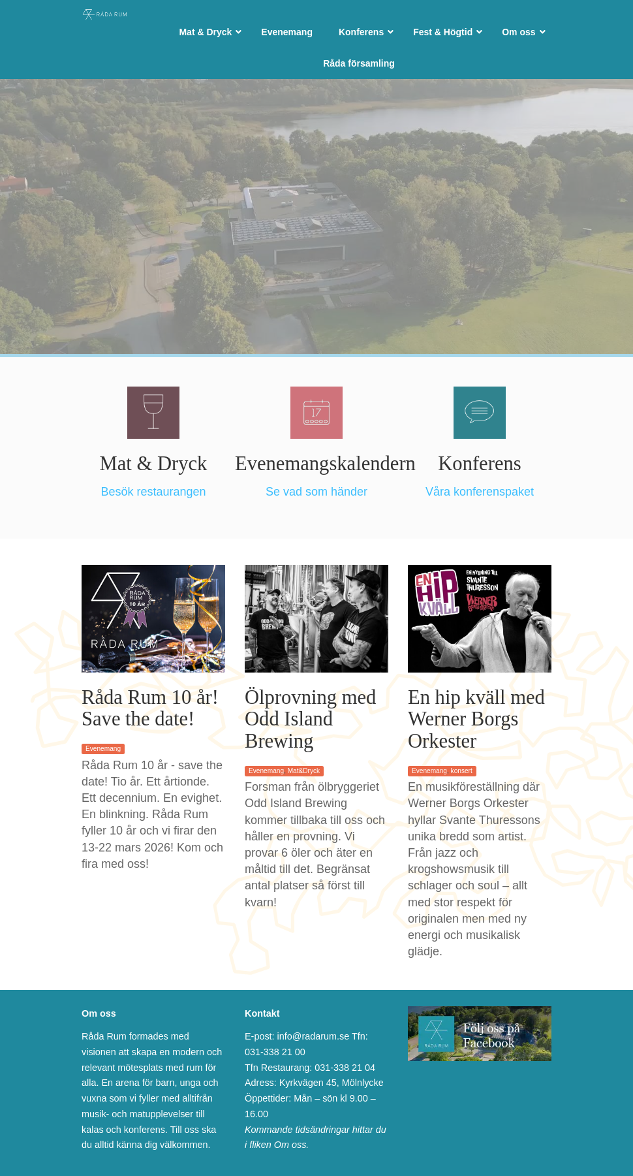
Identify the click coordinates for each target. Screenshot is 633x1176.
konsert (461, 770)
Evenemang (103, 748)
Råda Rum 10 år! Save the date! (150, 708)
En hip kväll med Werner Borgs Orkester (476, 719)
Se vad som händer (316, 491)
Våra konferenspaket (479, 491)
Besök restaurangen (153, 491)
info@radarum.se (313, 1036)
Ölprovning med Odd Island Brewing (310, 719)
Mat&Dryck (304, 770)
